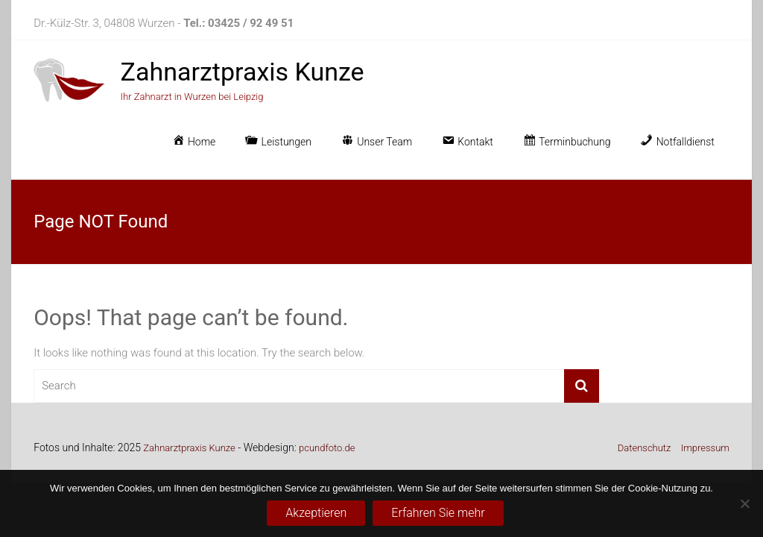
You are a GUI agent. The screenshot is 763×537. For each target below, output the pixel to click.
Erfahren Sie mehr (437, 513)
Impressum (705, 447)
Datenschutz (644, 447)
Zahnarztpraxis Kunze (242, 72)
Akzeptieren (315, 513)
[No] (744, 503)
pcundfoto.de (327, 447)
